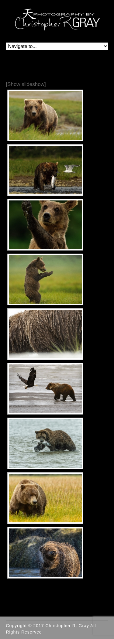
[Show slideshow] (26, 84)
